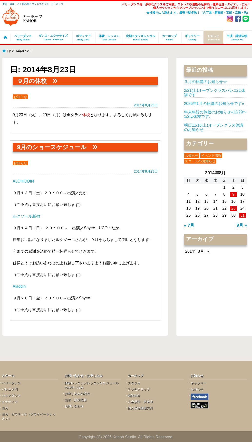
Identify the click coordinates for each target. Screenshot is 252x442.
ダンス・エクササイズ (53, 37)
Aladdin (19, 286)
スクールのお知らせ (200, 161)
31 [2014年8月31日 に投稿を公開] (242, 215)
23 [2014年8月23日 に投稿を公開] (233, 208)
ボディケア (83, 37)
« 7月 (189, 225)
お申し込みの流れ (77, 394)
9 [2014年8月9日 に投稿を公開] (233, 194)
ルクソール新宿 (26, 216)
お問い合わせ (74, 406)
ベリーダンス (23, 37)
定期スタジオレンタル (140, 37)
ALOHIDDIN (23, 181)
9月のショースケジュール (52, 147)
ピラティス (10, 402)
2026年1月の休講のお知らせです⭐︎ (214, 103)
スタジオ (134, 383)
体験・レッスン (109, 37)
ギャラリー (192, 37)
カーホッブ (169, 37)
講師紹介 (134, 395)
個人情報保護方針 (140, 408)
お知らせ (213, 37)
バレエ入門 (10, 389)
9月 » (242, 225)
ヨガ (5, 408)
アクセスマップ (139, 389)
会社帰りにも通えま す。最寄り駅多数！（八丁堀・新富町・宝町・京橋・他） (198, 12)
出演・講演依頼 (237, 37)
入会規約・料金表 (140, 402)
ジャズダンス (11, 395)
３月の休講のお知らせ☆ (205, 82)
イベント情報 (211, 155)
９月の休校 (32, 81)
